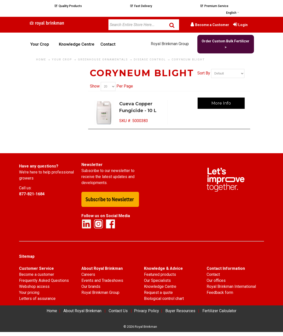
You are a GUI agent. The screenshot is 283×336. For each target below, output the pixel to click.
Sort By (203, 73)
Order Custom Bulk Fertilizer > (225, 44)
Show (95, 86)
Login (243, 25)
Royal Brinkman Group (170, 43)
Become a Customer (212, 25)
